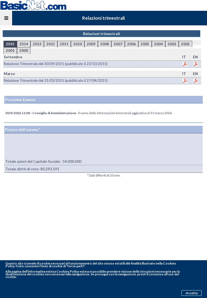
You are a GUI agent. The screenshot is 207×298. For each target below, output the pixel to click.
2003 (172, 44)
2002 (185, 44)
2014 (23, 44)
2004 (158, 44)
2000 (23, 50)
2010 (77, 44)
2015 (10, 44)
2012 (50, 44)
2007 (118, 44)
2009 (91, 44)
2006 (131, 44)
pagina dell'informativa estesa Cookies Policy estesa (50, 271)
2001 (10, 50)
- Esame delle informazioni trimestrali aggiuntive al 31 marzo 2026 (88, 113)
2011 (64, 44)
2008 (104, 44)
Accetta (192, 293)
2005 (145, 44)
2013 (37, 44)
